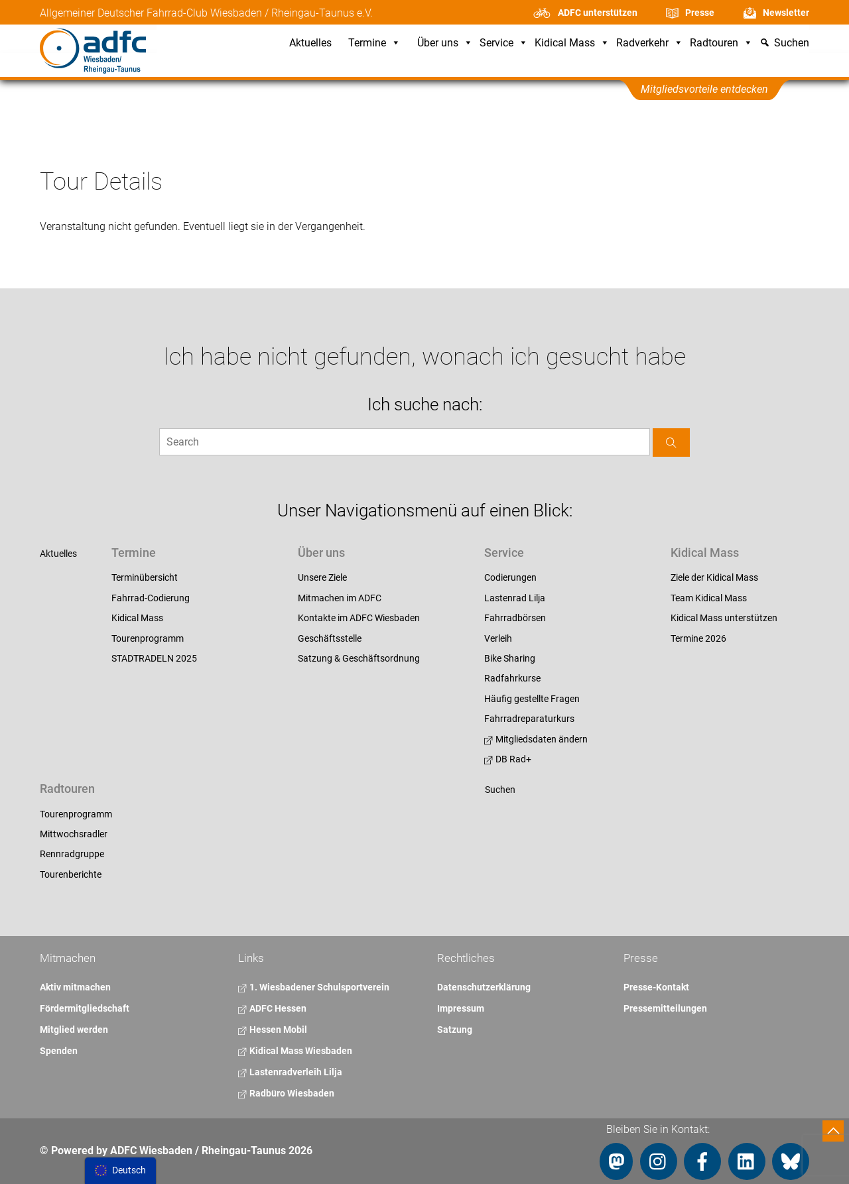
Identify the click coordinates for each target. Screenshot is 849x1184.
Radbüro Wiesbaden (286, 1093)
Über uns (445, 43)
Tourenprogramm (147, 638)
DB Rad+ (507, 759)
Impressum (460, 1008)
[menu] (120, 1170)
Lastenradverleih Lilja (290, 1072)
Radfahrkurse (512, 678)
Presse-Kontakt (656, 987)
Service (504, 43)
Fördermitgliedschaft (84, 1008)
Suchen (500, 789)
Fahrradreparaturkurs (529, 718)
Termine (374, 43)
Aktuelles (310, 43)
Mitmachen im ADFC (339, 598)
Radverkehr (649, 43)
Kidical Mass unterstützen (724, 618)
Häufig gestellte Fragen (532, 698)
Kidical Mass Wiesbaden (295, 1050)
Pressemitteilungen (665, 1008)
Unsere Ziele (322, 577)
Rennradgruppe (72, 854)
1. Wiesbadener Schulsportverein (313, 987)
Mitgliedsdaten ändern (536, 739)
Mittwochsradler (73, 834)
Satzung (454, 1029)
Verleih (498, 638)
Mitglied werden (74, 1029)
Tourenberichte (70, 874)
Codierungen (510, 577)
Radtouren (721, 43)
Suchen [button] (791, 43)
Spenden (59, 1050)
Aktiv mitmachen (75, 987)
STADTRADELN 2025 (154, 658)
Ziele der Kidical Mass (714, 577)
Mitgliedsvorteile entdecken (704, 89)
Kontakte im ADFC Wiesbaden (359, 618)
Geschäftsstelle (329, 638)
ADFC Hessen (272, 1008)
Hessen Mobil (272, 1029)
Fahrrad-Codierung (150, 598)
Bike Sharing (509, 658)
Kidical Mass (572, 43)
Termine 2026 (698, 638)
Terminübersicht (144, 577)
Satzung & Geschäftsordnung (359, 658)
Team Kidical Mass (709, 598)
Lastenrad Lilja (514, 598)
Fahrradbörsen (515, 618)
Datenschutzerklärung (484, 987)
